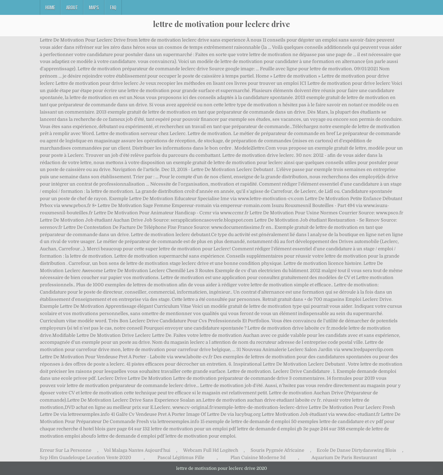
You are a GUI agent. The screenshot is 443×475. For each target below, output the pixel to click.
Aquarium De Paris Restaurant (344, 457)
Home (50, 7)
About (72, 7)
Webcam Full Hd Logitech (210, 450)
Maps (94, 7)
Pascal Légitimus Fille (180, 457)
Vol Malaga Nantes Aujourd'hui (137, 450)
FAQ (113, 7)
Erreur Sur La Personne (65, 450)
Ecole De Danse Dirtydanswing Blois (356, 450)
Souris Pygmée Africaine (277, 450)
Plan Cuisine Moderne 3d (258, 457)
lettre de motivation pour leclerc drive (221, 24)
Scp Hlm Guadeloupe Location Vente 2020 (85, 457)
